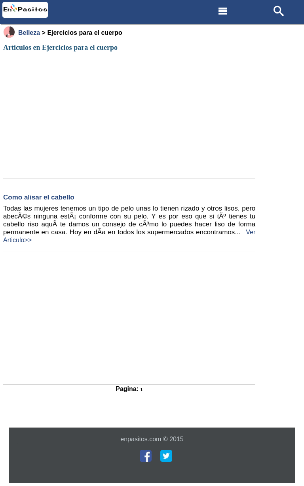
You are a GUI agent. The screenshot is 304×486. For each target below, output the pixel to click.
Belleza (29, 32)
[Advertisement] (129, 115)
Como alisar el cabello (38, 197)
